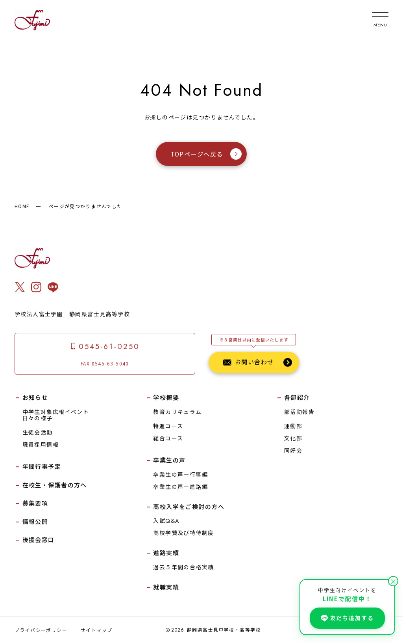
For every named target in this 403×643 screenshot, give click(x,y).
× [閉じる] (393, 581)
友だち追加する (347, 618)
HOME (22, 206)
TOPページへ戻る (206, 154)
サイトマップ (97, 629)
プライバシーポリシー (41, 629)
